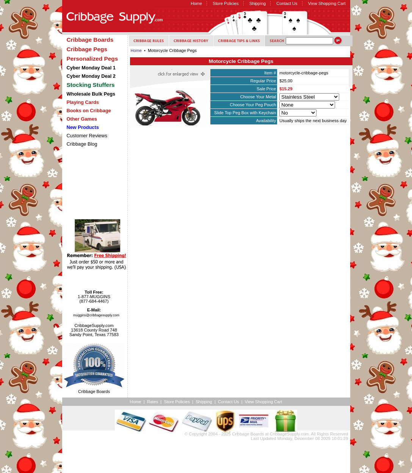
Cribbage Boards (248, 434)
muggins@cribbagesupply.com (96, 315)
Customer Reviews (87, 135)
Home (196, 3)
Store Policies (225, 3)
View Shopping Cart (327, 3)
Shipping (257, 3)
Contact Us (286, 3)
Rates (152, 401)
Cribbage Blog (82, 144)
